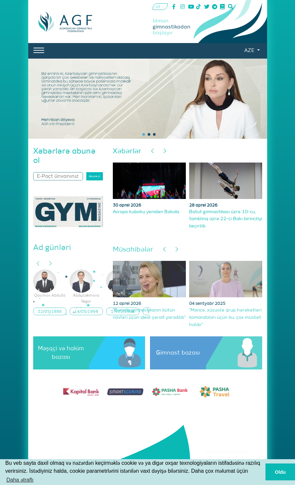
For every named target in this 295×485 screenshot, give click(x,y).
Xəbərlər (127, 151)
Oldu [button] (280, 472)
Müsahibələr (133, 249)
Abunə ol (94, 176)
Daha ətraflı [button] (20, 480)
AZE (250, 50)
